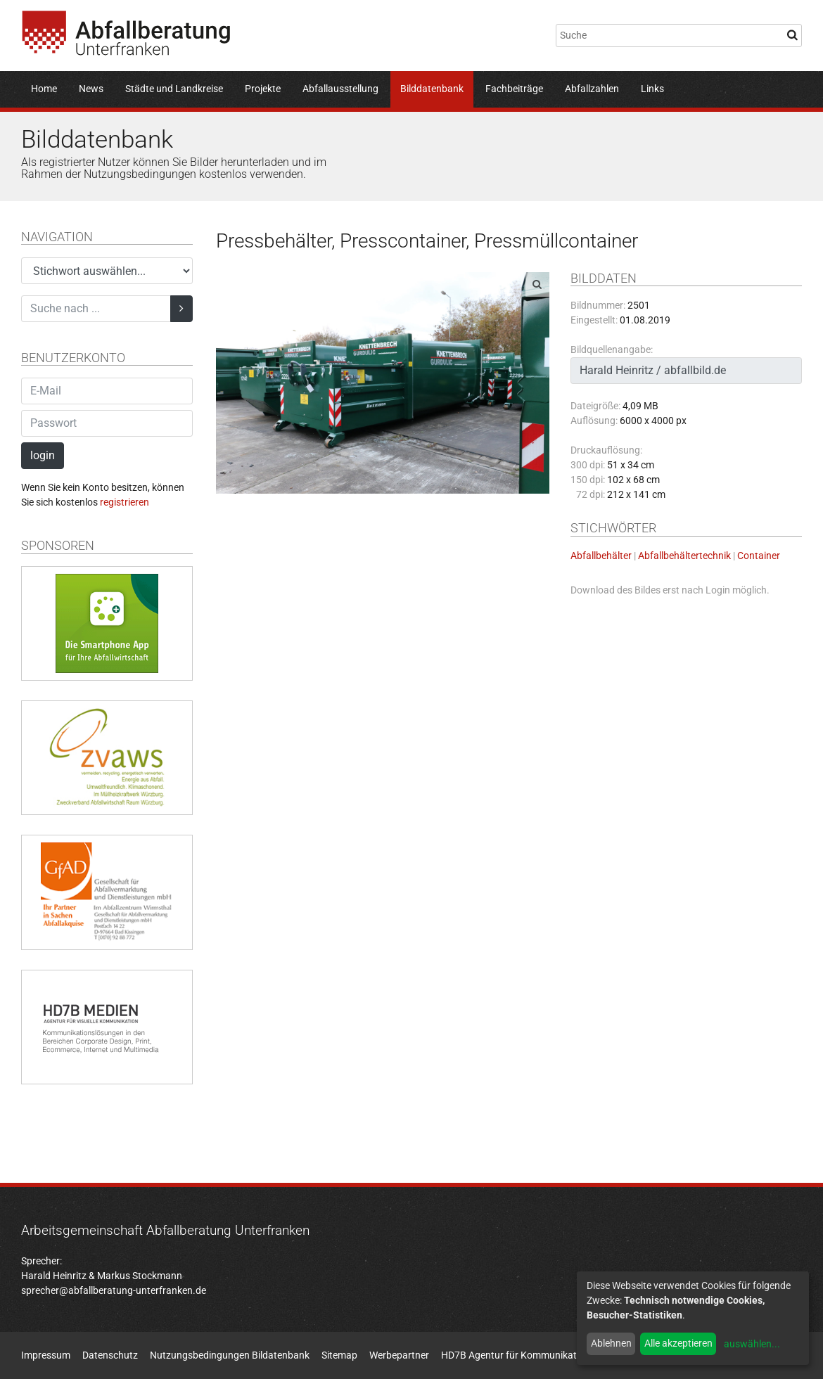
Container (758, 555)
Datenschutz (110, 1355)
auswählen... (752, 1343)
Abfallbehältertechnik (684, 555)
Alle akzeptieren (678, 1343)
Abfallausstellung (340, 88)
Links (652, 88)
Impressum (45, 1355)
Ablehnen (611, 1343)
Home (44, 88)
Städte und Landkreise (174, 88)
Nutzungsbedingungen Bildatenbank (230, 1355)
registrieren (124, 502)
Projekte (263, 88)
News (91, 88)
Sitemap (339, 1355)
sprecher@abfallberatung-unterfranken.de (113, 1290)
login (42, 455)
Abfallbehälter (601, 555)
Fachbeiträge (514, 88)
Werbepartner (399, 1355)
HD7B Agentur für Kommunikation (515, 1355)
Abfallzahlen (592, 88)
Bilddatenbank (432, 88)
